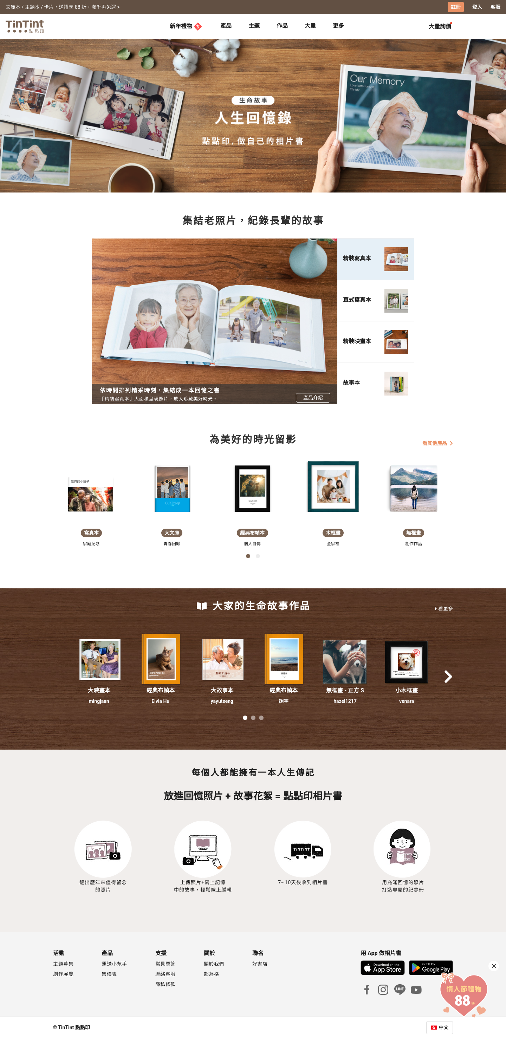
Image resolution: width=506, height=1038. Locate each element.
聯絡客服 (165, 974)
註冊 (456, 7)
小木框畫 (406, 690)
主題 (254, 25)
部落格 (211, 974)
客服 (495, 7)
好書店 (260, 963)
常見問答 (165, 963)
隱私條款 (165, 984)
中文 (443, 1027)
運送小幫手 (114, 963)
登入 (477, 7)
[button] (99, 659)
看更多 (444, 608)
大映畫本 (99, 690)
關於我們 (214, 963)
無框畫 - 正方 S (345, 690)
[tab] (226, 26)
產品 (226, 25)
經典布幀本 (161, 690)
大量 (310, 25)
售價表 (109, 974)
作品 (282, 25)
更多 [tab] (338, 25)
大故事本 (222, 690)
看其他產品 (437, 443)
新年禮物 (186, 26)
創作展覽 (63, 974)
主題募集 (63, 963)
